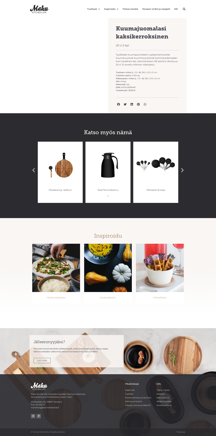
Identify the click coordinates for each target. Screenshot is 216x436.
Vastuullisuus (162, 397)
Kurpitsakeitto (108, 297)
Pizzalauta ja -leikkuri (107, 190)
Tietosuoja (181, 432)
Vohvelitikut (160, 297)
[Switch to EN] (176, 9)
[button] (184, 9)
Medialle (160, 394)
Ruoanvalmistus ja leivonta (138, 397)
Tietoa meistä (130, 9)
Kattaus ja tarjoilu (133, 401)
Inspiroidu (111, 9)
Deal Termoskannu (155, 190)
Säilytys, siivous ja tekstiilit (138, 405)
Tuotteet (93, 9)
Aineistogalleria (164, 405)
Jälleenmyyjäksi (164, 401)
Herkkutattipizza (56, 297)
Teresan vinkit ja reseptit (156, 9)
